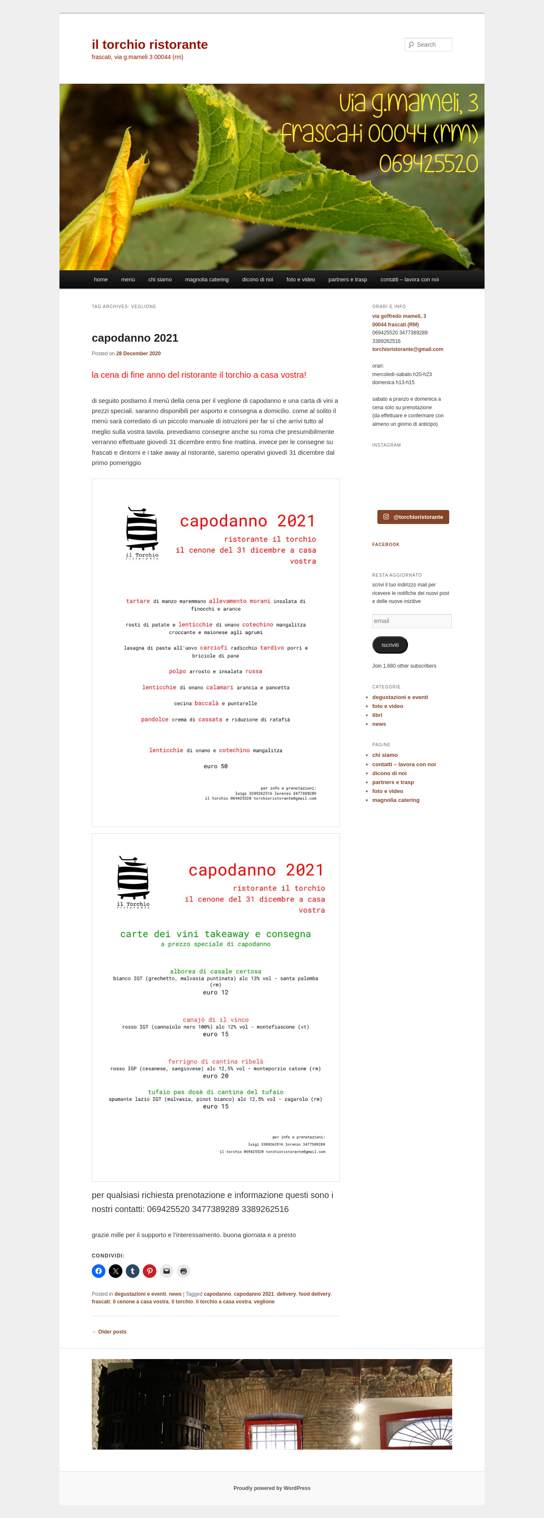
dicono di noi (257, 279)
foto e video (300, 279)
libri (377, 715)
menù (128, 279)
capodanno (217, 1294)
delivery (286, 1294)
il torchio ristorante (150, 44)
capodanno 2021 (135, 337)
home (101, 279)
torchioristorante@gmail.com (407, 349)
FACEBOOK (386, 544)
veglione (264, 1302)
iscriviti (390, 645)
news (175, 1294)
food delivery (315, 1294)
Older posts (109, 1332)
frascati (101, 1302)
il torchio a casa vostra (223, 1302)
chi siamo (160, 279)
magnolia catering (207, 279)
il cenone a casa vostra (140, 1302)
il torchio (182, 1302)
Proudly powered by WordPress (271, 1488)
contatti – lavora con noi (410, 279)
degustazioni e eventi (140, 1294)
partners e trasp (348, 279)
